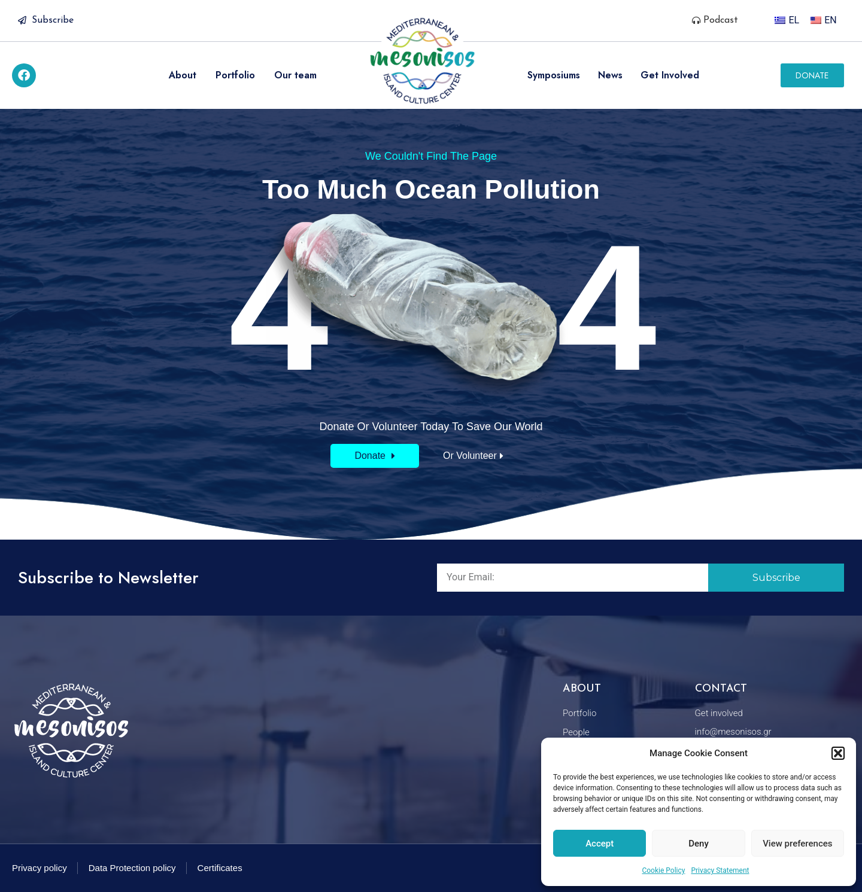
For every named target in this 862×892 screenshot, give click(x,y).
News (610, 75)
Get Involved (670, 75)
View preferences (797, 843)
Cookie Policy (663, 870)
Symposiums (553, 75)
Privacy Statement (720, 870)
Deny (698, 843)
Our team (295, 75)
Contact (721, 689)
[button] (838, 753)
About (182, 75)
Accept (599, 843)
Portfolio (235, 75)
